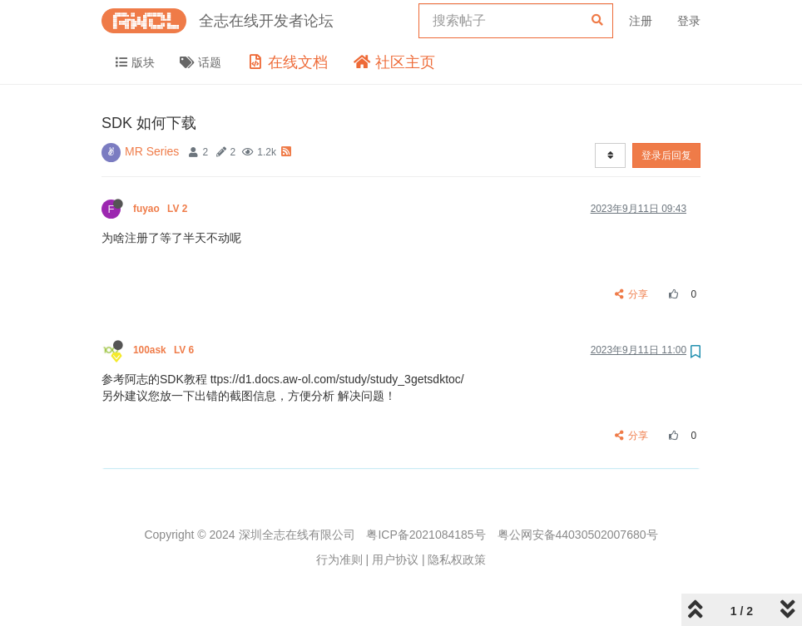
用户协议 (395, 559)
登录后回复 (666, 155)
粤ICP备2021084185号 (425, 534)
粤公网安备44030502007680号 (578, 534)
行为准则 (339, 559)
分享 (632, 294)
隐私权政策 (457, 559)
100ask (165, 350)
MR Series (152, 151)
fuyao (162, 208)
